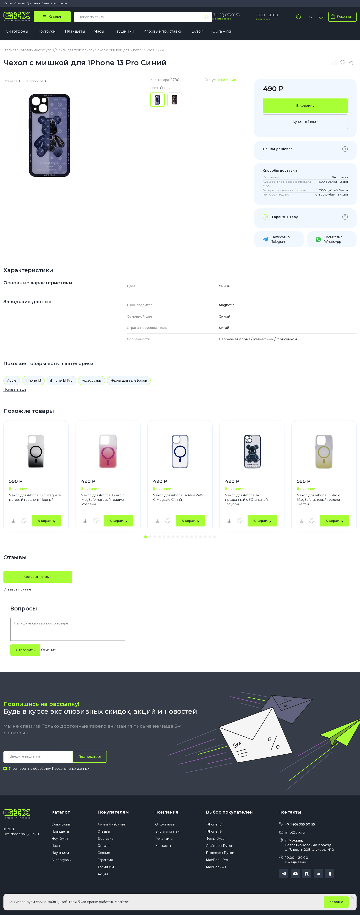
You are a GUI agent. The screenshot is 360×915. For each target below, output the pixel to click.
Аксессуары (91, 380)
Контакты (60, 3)
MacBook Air (216, 867)
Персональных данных (70, 769)
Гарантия (105, 860)
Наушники (123, 31)
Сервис (104, 853)
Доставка (33, 3)
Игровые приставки (163, 31)
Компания (166, 812)
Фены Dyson (216, 839)
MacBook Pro (217, 860)
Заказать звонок (221, 18)
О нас (8, 3)
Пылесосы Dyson (220, 853)
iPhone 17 (214, 824)
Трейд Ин (106, 867)
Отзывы (19, 3)
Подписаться (89, 757)
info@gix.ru (295, 832)
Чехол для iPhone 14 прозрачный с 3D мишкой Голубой (246, 499)
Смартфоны (17, 31)
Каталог (60, 812)
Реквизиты (164, 839)
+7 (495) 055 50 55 (225, 15)
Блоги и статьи (167, 831)
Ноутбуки (46, 31)
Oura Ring (221, 31)
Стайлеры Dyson (219, 846)
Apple (11, 380)
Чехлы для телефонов (129, 380)
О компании (165, 824)
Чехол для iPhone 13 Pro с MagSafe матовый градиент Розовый (104, 499)
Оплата (47, 3)
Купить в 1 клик (305, 122)
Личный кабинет (111, 824)
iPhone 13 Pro (61, 380)
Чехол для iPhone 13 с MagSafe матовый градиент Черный (35, 497)
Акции (103, 874)
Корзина (340, 16)
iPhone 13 (33, 380)
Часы (99, 31)
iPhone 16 (214, 831)
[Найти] (206, 17)
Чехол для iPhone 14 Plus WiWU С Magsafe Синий (179, 497)
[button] (145, 536)
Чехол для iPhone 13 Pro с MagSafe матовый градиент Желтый (320, 499)
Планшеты (75, 31)
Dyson (197, 31)
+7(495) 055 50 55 (300, 824)
